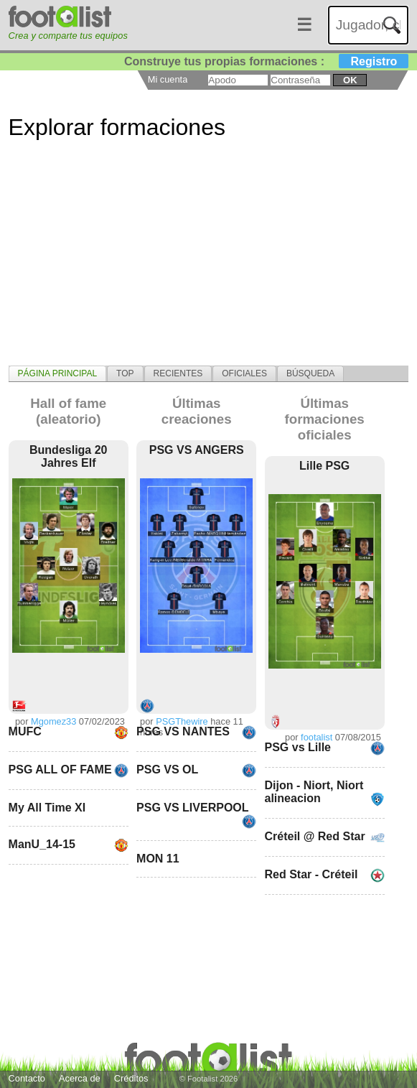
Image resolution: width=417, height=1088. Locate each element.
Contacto (27, 1078)
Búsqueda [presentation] (310, 373)
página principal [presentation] (57, 373)
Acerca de (79, 1078)
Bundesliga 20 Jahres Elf (68, 456)
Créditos (131, 1078)
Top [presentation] (124, 373)
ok (350, 80)
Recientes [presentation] (178, 373)
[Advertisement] (209, 265)
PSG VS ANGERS (196, 450)
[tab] (57, 373)
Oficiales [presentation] (244, 373)
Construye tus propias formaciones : (266, 61)
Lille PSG (324, 466)
